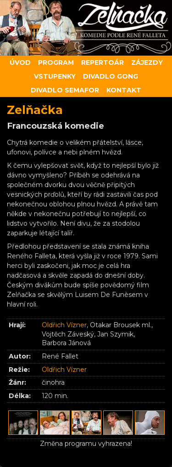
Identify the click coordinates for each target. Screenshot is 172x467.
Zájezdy (147, 62)
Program (56, 62)
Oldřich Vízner (64, 325)
